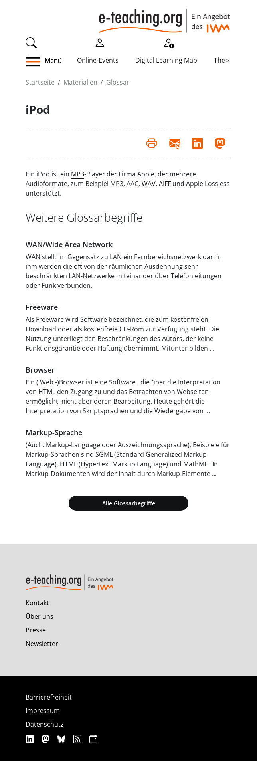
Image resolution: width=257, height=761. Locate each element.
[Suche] (31, 42)
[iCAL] (93, 738)
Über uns (39, 616)
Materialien (80, 82)
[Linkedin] (31, 738)
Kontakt (37, 602)
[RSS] (78, 738)
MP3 (77, 174)
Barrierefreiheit (49, 697)
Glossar (117, 82)
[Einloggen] (99, 42)
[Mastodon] (46, 738)
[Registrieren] (168, 42)
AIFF (165, 183)
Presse (36, 630)
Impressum (43, 710)
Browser (40, 370)
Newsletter (42, 643)
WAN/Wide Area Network (69, 244)
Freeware (42, 307)
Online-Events (98, 60)
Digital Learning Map (166, 60)
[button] (51, 62)
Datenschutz (45, 724)
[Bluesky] (62, 738)
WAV (149, 183)
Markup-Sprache (54, 432)
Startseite (40, 82)
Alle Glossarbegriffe (128, 503)
